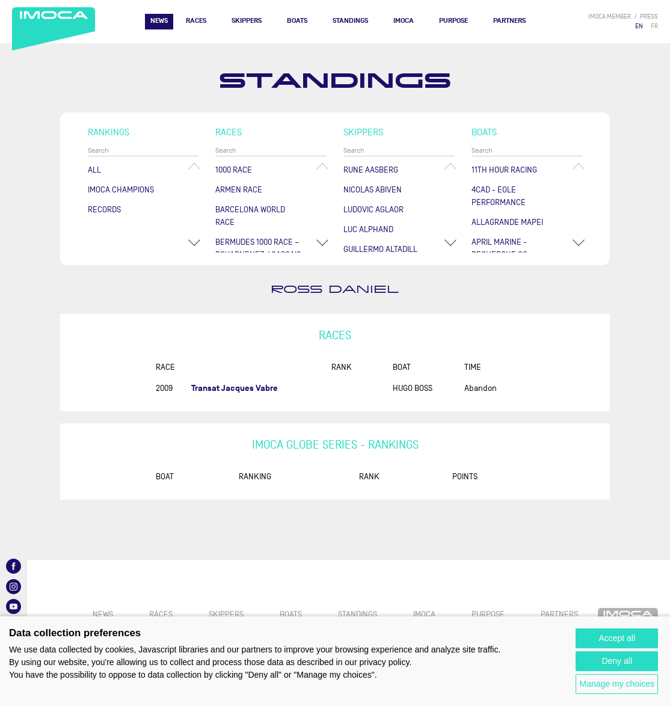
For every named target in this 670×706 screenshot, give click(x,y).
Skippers (247, 20)
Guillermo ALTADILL (380, 249)
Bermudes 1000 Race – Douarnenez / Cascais (258, 248)
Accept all (616, 638)
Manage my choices (616, 684)
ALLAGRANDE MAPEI (507, 222)
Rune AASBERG (370, 169)
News (159, 20)
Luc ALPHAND (368, 229)
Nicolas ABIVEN (372, 189)
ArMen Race (238, 189)
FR (654, 26)
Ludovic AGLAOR (373, 209)
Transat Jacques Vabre (234, 388)
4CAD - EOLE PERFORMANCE (499, 196)
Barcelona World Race (250, 216)
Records (104, 209)
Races (196, 20)
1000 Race (233, 169)
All (94, 169)
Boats (297, 20)
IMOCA (403, 20)
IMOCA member (609, 16)
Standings (350, 20)
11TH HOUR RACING (504, 169)
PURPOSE (453, 20)
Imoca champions (121, 189)
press (649, 16)
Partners (509, 20)
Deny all (616, 661)
